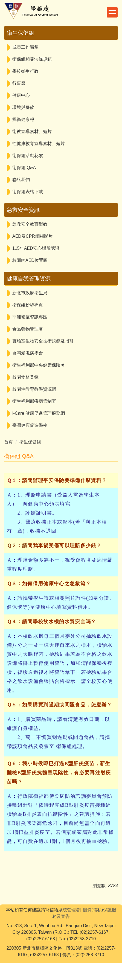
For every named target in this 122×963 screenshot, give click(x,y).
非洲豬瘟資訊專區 (29, 317)
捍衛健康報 (23, 119)
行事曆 (18, 83)
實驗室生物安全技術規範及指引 (43, 341)
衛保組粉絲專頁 (27, 305)
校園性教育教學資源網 (34, 389)
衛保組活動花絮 (27, 155)
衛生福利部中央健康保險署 (38, 365)
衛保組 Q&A (24, 167)
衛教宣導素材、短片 (32, 131)
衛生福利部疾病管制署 (34, 401)
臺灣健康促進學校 (29, 425)
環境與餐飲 (23, 107)
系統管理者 (69, 909)
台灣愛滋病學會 (27, 353)
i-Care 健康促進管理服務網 (38, 413)
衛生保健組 (30, 442)
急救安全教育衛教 (29, 224)
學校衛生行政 (25, 71)
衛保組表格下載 (27, 191)
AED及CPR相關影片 (32, 236)
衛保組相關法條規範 (32, 59)
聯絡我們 (21, 179)
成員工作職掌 (25, 47)
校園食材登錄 (25, 377)
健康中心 (21, 95)
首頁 (8, 442)
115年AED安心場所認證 (35, 248)
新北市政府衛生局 (29, 293)
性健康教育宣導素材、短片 (38, 143)
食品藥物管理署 (27, 329)
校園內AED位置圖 (30, 260)
